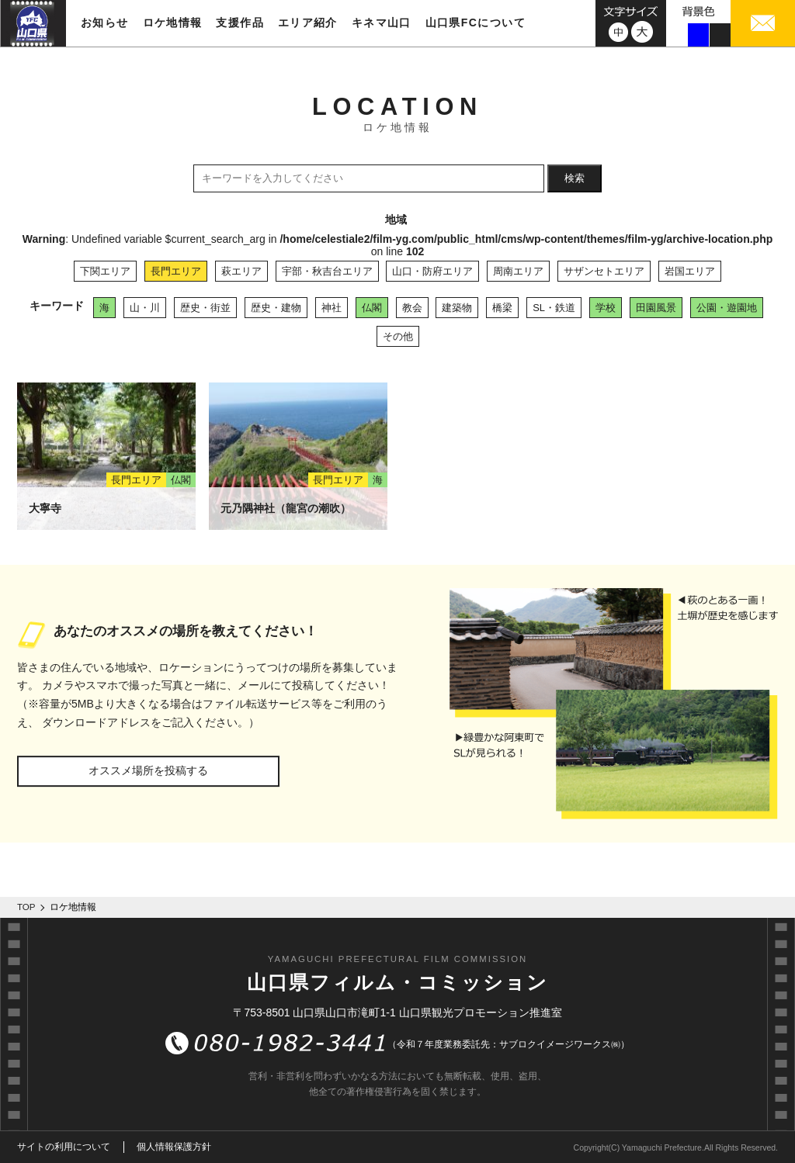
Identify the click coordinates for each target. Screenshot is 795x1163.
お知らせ (105, 22)
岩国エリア (690, 271)
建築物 (457, 307)
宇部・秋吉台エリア (327, 271)
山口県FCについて (475, 22)
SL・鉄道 (554, 307)
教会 (412, 307)
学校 (605, 307)
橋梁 (502, 307)
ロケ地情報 (173, 22)
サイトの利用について (63, 1146)
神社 (331, 307)
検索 (574, 178)
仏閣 (372, 307)
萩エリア (241, 271)
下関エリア (105, 271)
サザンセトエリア (604, 271)
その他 (398, 336)
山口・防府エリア (432, 271)
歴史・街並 (205, 307)
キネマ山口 (381, 22)
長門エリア (176, 271)
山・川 (145, 307)
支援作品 (240, 22)
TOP (26, 907)
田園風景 (656, 307)
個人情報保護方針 (174, 1146)
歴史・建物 (276, 307)
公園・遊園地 (726, 307)
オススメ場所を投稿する (148, 770)
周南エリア (518, 271)
